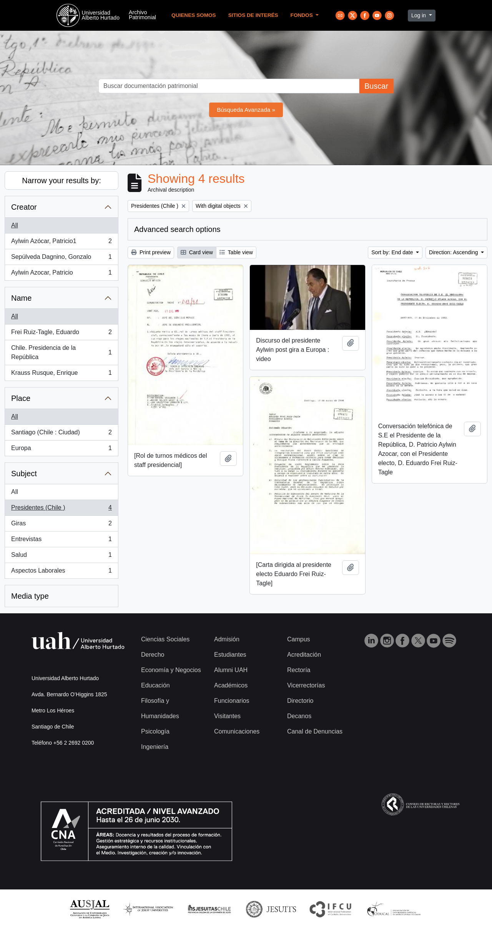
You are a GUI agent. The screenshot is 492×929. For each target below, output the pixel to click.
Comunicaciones (236, 731)
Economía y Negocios (171, 670)
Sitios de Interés (253, 15)
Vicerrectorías (306, 685)
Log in (419, 15)
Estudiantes (230, 654)
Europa (61, 450)
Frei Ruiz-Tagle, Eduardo (61, 334)
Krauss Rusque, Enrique (61, 374)
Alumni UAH (231, 670)
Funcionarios (231, 700)
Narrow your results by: (61, 180)
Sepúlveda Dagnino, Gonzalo (61, 258)
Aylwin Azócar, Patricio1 (61, 243)
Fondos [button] (302, 15)
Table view (236, 252)
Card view (197, 252)
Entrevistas (61, 541)
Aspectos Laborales (61, 572)
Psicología (155, 731)
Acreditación (304, 654)
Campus (298, 639)
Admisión (226, 639)
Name (21, 298)
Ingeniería (154, 747)
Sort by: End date (392, 252)
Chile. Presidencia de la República (61, 352)
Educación (155, 685)
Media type (30, 596)
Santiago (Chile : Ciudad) (61, 434)
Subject (24, 473)
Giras (61, 525)
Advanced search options (177, 229)
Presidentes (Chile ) (61, 509)
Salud (61, 556)
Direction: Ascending (454, 252)
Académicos (231, 685)
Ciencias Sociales (165, 639)
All (14, 225)
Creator (24, 207)
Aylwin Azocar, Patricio (61, 274)
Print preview (151, 252)
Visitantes (227, 716)
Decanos (299, 716)
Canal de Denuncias (314, 731)
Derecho (152, 654)
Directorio (300, 700)
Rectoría (298, 670)
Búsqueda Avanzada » (246, 109)
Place (20, 398)
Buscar (376, 86)
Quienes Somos (193, 15)
